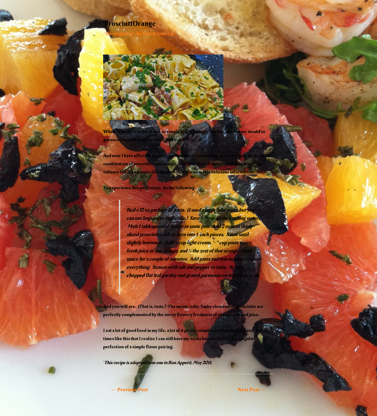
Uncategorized (120, 33)
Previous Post (129, 389)
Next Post (252, 389)
